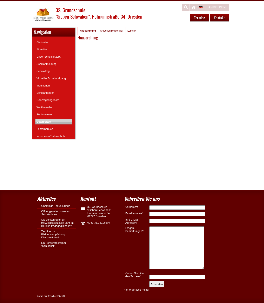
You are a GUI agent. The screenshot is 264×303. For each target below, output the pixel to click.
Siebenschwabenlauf (111, 30)
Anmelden (216, 7)
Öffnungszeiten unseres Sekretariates (55, 213)
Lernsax (131, 30)
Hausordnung (88, 30)
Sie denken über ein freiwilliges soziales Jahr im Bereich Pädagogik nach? (57, 222)
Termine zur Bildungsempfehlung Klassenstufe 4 (53, 234)
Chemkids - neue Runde (55, 205)
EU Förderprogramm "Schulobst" (53, 244)
